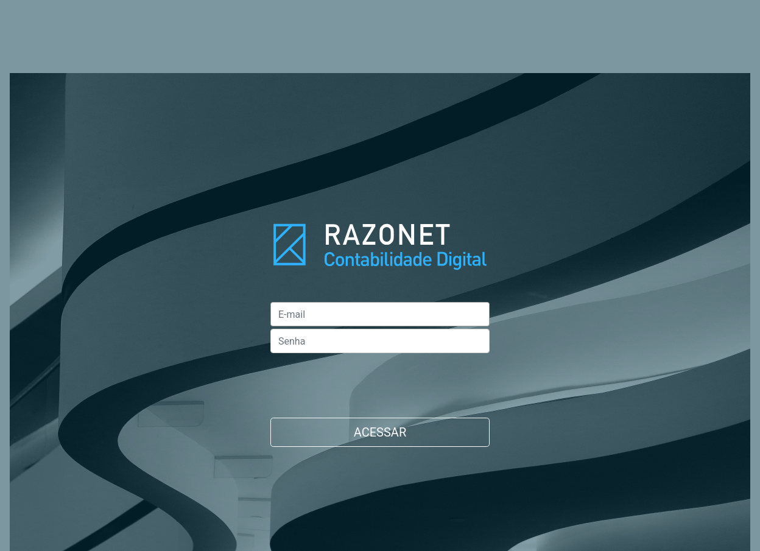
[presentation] (363, 379)
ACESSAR (380, 432)
